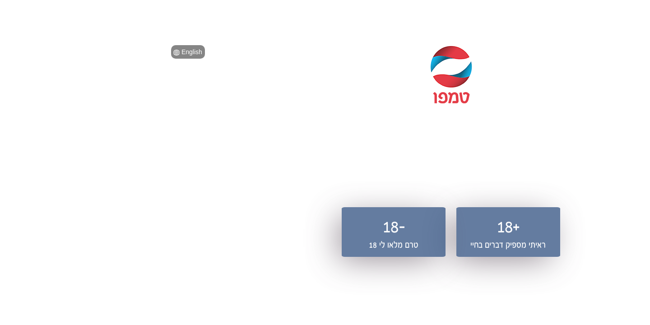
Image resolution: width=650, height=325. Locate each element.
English (61, 52)
